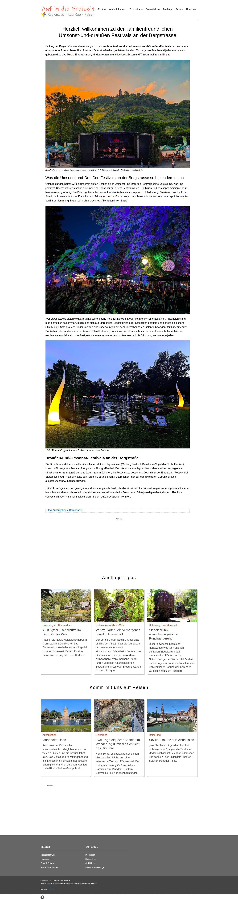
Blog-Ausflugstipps (57, 510)
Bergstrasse (76, 510)
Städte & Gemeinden (49, 867)
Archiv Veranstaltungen (95, 867)
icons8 (51, 889)
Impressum (90, 855)
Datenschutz (90, 859)
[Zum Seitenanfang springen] (42, 897)
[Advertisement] (119, 543)
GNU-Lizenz (90, 863)
